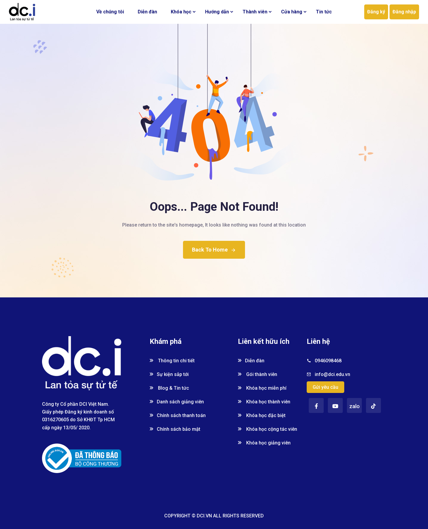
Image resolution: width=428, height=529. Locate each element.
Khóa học (181, 12)
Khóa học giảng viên (264, 443)
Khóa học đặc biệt (262, 415)
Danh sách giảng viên (177, 402)
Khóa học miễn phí (262, 388)
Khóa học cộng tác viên (267, 429)
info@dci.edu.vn (332, 374)
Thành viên (255, 12)
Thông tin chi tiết (172, 360)
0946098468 (328, 360)
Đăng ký (376, 12)
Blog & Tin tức (169, 388)
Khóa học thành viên (264, 402)
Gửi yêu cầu (325, 387)
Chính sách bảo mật (175, 429)
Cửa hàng (291, 12)
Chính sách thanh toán (178, 415)
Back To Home (214, 249)
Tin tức (324, 12)
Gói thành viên (257, 374)
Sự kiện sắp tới (169, 374)
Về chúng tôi (110, 12)
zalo (354, 406)
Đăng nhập (404, 12)
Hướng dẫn (217, 12)
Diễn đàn (147, 12)
